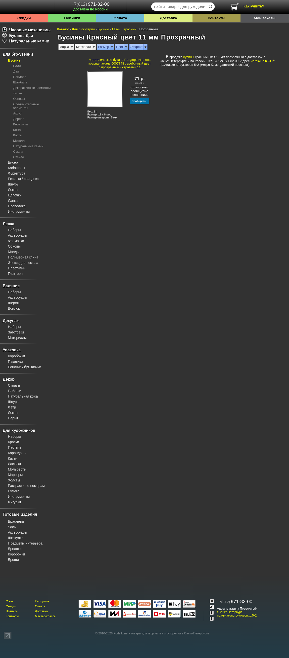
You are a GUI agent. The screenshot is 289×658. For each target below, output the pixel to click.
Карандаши (17, 453)
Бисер (13, 162)
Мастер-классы (45, 616)
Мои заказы (265, 18)
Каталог (63, 29)
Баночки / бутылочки (24, 367)
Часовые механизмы (26, 30)
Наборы (14, 230)
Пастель (14, 447)
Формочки (16, 241)
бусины (188, 57)
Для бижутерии (18, 54)
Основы (19, 99)
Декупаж (11, 321)
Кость (17, 135)
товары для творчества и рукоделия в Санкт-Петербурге (170, 633)
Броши (13, 560)
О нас (10, 601)
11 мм (116, 29)
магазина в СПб (262, 61)
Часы (12, 527)
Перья (13, 418)
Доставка (168, 18)
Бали (17, 66)
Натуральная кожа (23, 396)
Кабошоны (16, 168)
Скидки (24, 18)
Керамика (20, 124)
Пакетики (15, 362)
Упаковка (12, 350)
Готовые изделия (20, 514)
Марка (64, 47)
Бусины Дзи (17, 36)
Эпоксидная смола (23, 263)
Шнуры (13, 184)
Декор (9, 379)
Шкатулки (15, 538)
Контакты (216, 18)
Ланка (13, 201)
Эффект (136, 47)
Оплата (120, 18)
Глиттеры (15, 274)
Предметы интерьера (25, 543)
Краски (13, 442)
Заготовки (16, 332)
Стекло (18, 157)
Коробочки (16, 356)
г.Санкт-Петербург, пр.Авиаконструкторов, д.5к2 (237, 613)
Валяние (11, 286)
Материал (83, 47)
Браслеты (16, 521)
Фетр (12, 407)
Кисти (12, 458)
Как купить (42, 601)
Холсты (14, 480)
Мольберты (17, 469)
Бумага (13, 491)
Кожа (17, 130)
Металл (19, 141)
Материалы (17, 338)
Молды (13, 252)
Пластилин (17, 268)
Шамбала (20, 82)
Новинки (72, 18)
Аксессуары (17, 235)
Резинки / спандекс (23, 179)
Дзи (16, 71)
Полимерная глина (23, 257)
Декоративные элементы (32, 88)
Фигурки (14, 502)
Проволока (17, 206)
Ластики (14, 464)
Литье (17, 93)
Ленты (13, 190)
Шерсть (14, 303)
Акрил (17, 113)
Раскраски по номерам (26, 486)
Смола (18, 151)
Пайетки (14, 391)
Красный (129, 29)
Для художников (19, 430)
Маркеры (15, 475)
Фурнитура (16, 173)
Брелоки (14, 549)
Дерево (18, 119)
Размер (103, 47)
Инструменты (19, 212)
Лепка (8, 224)
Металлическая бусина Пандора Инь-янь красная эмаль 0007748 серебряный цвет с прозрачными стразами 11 (120, 63)
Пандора (19, 77)
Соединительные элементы (26, 106)
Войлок (14, 308)
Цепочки (14, 195)
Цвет (119, 47)
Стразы (14, 385)
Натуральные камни (25, 41)
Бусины (14, 60)
